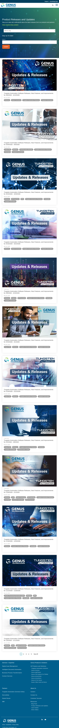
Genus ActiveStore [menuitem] (36, 675)
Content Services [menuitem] (7, 673)
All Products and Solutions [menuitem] (38, 663)
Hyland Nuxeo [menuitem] (6, 695)
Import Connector (16, 100)
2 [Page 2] (23, 651)
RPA (22, 198)
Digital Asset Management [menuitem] (10, 663)
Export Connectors (21, 642)
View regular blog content (10, 25)
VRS (13, 495)
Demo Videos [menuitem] (34, 707)
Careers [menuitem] (33, 689)
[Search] (53, 5)
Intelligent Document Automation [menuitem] (11, 666)
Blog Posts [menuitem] (34, 701)
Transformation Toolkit (24, 447)
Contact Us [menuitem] (34, 692)
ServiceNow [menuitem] (5, 692)
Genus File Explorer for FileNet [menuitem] (39, 671)
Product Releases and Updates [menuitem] (39, 703)
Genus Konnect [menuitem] (35, 667)
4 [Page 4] (28, 651)
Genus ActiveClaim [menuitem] (36, 673)
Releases (7, 100)
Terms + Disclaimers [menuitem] (6, 721)
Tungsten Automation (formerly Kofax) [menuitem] (13, 689)
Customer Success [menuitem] (36, 695)
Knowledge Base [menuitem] (54, 1)
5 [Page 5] (31, 651)
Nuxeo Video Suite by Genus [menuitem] (39, 679)
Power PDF (8, 149)
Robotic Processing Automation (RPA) (15, 593)
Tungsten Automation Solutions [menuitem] (39, 665)
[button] (57, 5)
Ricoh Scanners (30, 497)
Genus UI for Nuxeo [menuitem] (36, 677)
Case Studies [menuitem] (35, 705)
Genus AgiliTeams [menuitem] (36, 669)
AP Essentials (15, 198)
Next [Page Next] (36, 651)
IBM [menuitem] (3, 698)
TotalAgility (7, 151)
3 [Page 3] (26, 651)
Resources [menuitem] (34, 698)
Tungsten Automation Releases (31, 100)
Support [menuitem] (46, 1)
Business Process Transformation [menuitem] (12, 670)
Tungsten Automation (47, 100)
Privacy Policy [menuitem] (15, 721)
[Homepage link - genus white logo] (9, 719)
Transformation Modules (26, 149)
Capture (14, 297)
